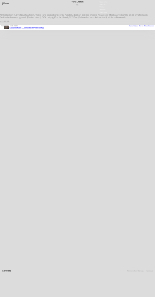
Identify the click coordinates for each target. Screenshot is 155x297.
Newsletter (104, 1)
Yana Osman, (134, 26)
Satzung (102, 9)
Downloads (103, 12)
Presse (102, 7)
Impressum (149, 271)
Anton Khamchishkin (146, 26)
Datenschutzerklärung (135, 271)
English (102, 14)
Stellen (102, 4)
